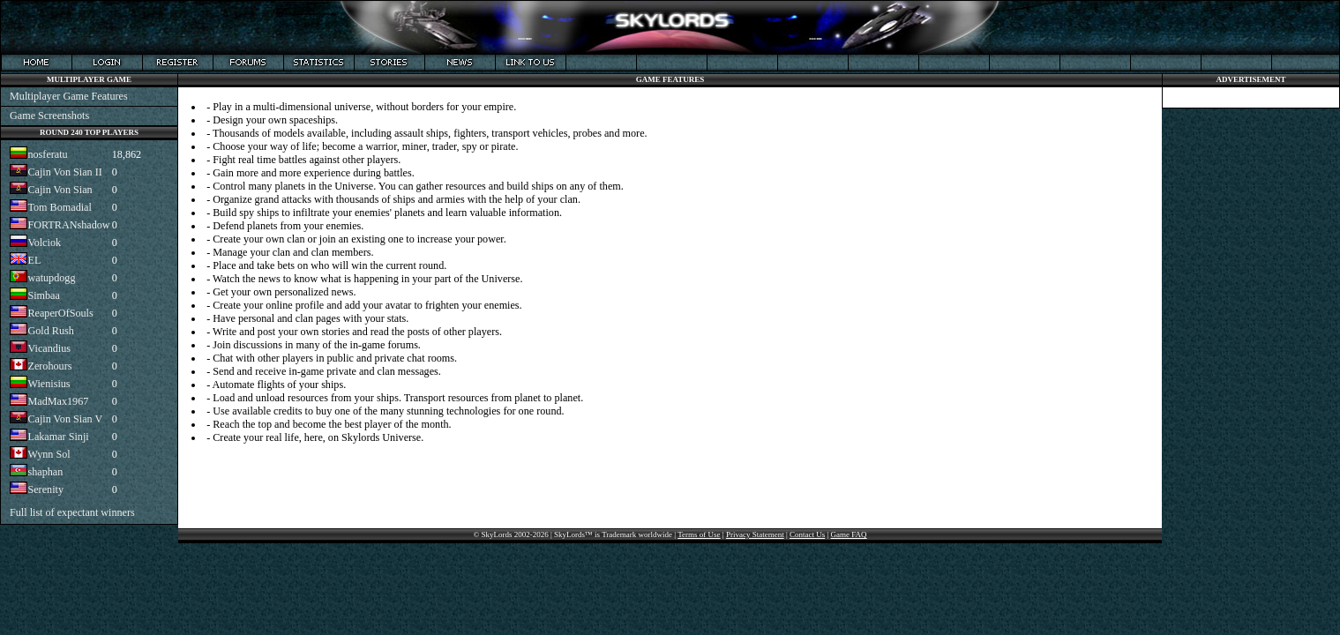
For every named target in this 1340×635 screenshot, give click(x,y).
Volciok (44, 242)
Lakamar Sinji (57, 436)
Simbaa (43, 295)
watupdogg (51, 278)
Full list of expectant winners (72, 512)
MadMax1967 (57, 401)
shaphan (45, 472)
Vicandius (49, 348)
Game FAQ (849, 534)
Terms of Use (698, 534)
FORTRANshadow (68, 225)
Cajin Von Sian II (64, 172)
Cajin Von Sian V (64, 419)
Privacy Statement (755, 534)
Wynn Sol (48, 454)
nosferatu (47, 154)
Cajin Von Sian (59, 189)
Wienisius (48, 383)
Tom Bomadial (59, 207)
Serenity (45, 489)
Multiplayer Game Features (69, 96)
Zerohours (49, 366)
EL (34, 260)
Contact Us (807, 534)
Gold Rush (50, 331)
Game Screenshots (49, 115)
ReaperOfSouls (60, 313)
